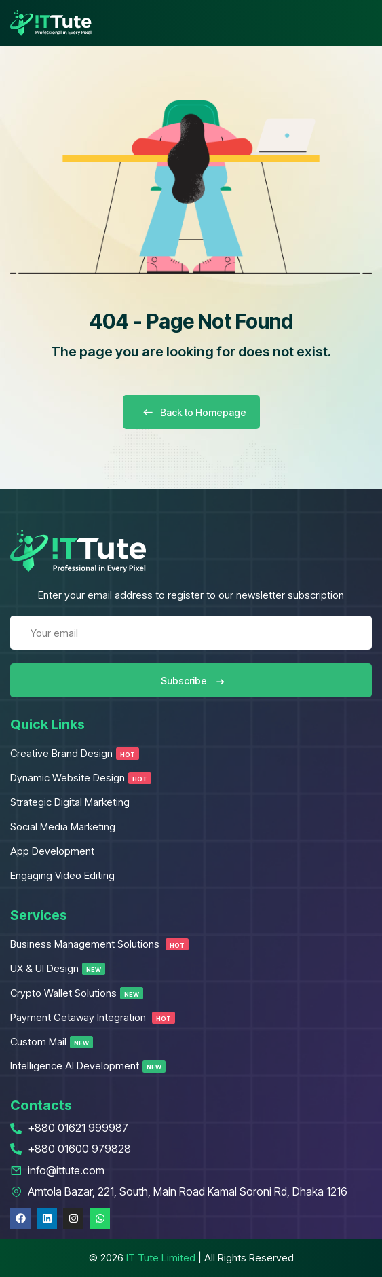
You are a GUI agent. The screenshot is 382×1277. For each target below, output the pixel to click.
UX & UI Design (57, 968)
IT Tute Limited (160, 1257)
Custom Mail (51, 1041)
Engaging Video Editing (62, 875)
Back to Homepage (191, 412)
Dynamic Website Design (80, 777)
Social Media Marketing (62, 826)
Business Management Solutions (99, 944)
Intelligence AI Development (88, 1065)
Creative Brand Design (74, 753)
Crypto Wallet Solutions (76, 992)
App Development (52, 851)
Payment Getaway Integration (92, 1017)
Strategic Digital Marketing (70, 802)
